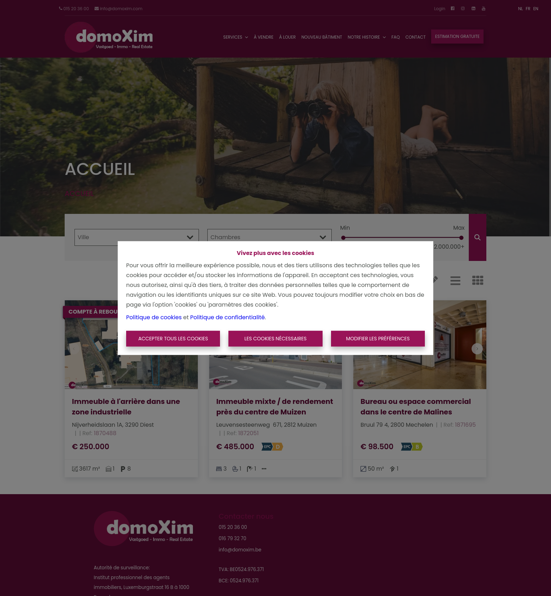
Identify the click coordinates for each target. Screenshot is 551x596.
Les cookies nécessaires (275, 338)
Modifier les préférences (378, 338)
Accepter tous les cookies (173, 338)
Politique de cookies (154, 317)
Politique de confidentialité (227, 317)
